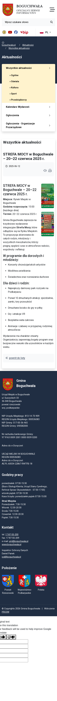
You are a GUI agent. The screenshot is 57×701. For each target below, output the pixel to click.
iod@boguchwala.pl (11, 557)
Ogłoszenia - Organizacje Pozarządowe (29, 125)
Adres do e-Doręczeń (12, 460)
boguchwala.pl (9, 45)
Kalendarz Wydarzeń (29, 106)
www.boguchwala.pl (11, 544)
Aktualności (28, 45)
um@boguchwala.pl (18, 541)
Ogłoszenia (29, 115)
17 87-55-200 (11, 534)
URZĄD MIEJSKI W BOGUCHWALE (18, 454)
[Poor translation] (11, 637)
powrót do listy (15, 358)
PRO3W (5, 612)
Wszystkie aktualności (19, 48)
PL (44, 32)
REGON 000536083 (11, 457)
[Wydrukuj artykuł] (50, 171)
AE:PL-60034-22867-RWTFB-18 (17, 463)
